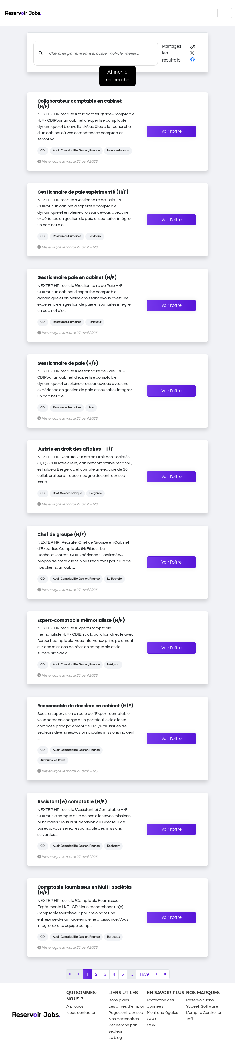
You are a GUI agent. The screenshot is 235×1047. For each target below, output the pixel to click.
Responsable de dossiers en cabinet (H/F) (85, 706)
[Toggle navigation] (224, 13)
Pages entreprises (125, 1013)
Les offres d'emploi (126, 1006)
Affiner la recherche (117, 75)
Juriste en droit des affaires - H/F (75, 449)
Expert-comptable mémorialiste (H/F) (81, 620)
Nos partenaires (123, 1019)
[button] (192, 47)
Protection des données (160, 1003)
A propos (75, 1006)
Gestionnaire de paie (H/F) (67, 363)
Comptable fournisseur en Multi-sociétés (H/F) (84, 890)
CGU (151, 1019)
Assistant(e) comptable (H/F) (72, 802)
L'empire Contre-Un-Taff (205, 1016)
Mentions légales (162, 1013)
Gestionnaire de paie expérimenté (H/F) (82, 192)
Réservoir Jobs (200, 1000)
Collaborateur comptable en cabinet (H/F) (79, 103)
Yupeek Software (202, 1006)
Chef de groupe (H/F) (61, 534)
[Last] (165, 974)
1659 (144, 974)
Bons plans (118, 1000)
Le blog (115, 1038)
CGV (151, 1025)
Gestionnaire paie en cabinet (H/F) (77, 277)
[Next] (156, 974)
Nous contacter (81, 1013)
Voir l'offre (171, 131)
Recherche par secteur (122, 1028)
